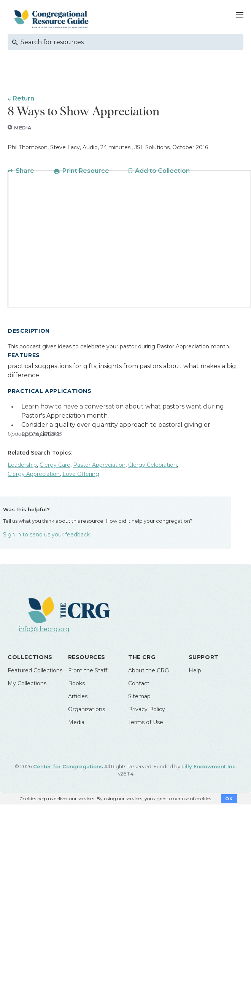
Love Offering (80, 474)
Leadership (22, 464)
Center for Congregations (68, 766)
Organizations (86, 709)
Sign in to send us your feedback (46, 534)
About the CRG (148, 670)
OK (229, 798)
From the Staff (87, 670)
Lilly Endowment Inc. (209, 766)
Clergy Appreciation (34, 474)
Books (76, 683)
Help (195, 670)
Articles (77, 696)
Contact (138, 683)
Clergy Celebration (152, 464)
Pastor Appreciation (99, 464)
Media (76, 722)
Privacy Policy (146, 709)
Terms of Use (145, 722)
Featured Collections (35, 670)
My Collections (27, 683)
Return (23, 98)
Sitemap (139, 696)
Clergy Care (55, 464)
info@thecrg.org (44, 629)
